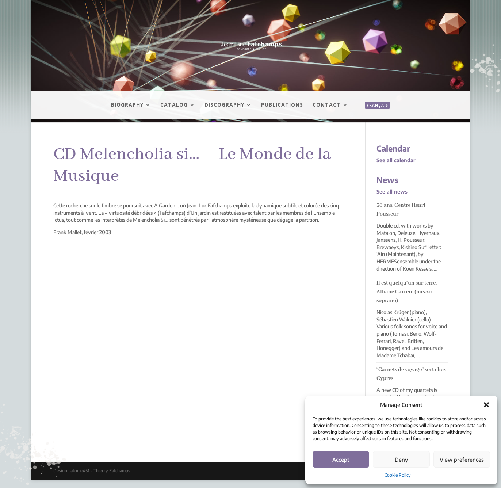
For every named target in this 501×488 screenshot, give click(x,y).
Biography (127, 105)
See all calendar (396, 160)
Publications (282, 105)
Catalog (174, 105)
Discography (224, 105)
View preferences (462, 459)
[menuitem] (373, 113)
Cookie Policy (398, 475)
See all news (392, 191)
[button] (486, 404)
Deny (401, 459)
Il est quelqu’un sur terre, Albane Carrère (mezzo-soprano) (406, 292)
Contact (327, 105)
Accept (340, 459)
